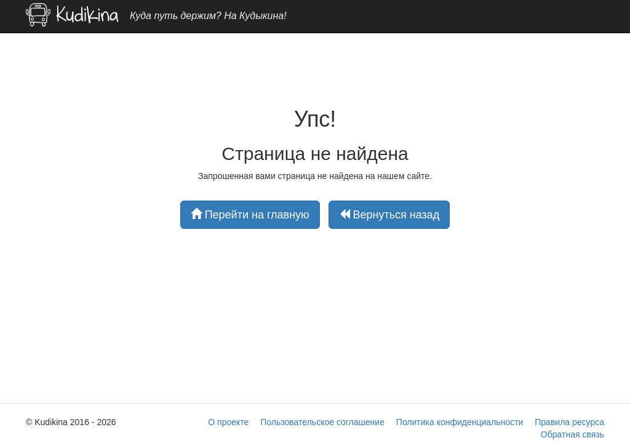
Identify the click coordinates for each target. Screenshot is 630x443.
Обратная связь (572, 434)
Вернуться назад (389, 214)
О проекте (228, 422)
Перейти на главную (250, 214)
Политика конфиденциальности (460, 422)
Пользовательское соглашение (322, 422)
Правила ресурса (569, 422)
